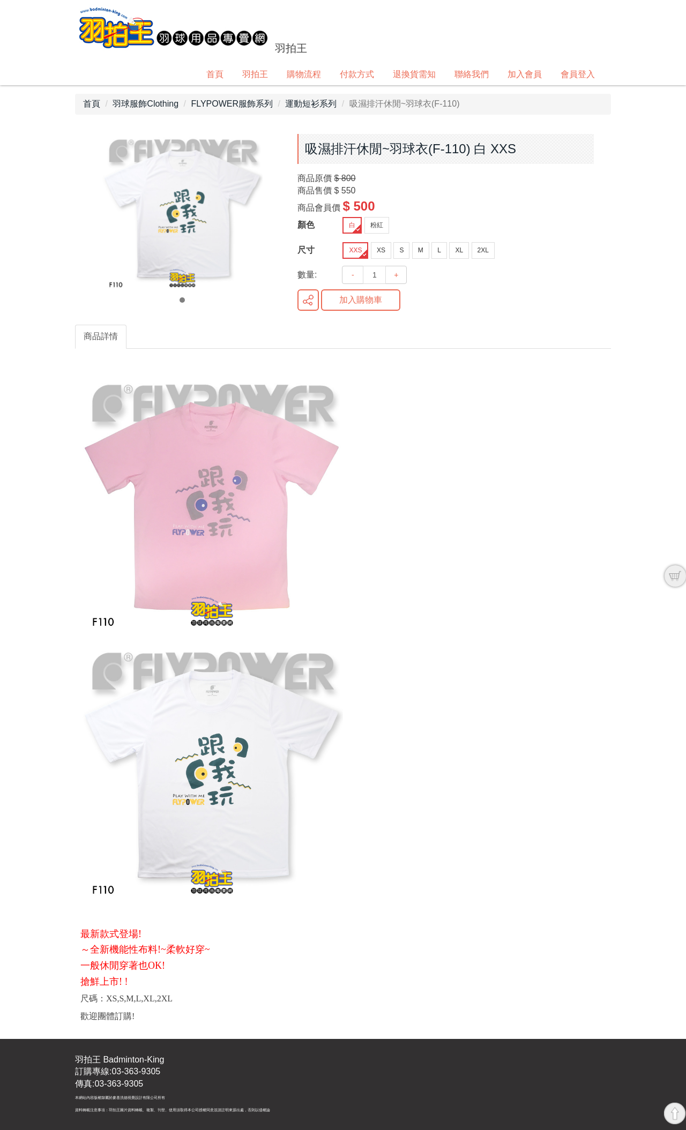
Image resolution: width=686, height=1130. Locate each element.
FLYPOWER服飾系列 (232, 103)
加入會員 (525, 74)
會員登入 (578, 74)
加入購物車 (360, 299)
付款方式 (357, 74)
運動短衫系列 (311, 103)
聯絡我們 (471, 74)
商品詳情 (101, 336)
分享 (308, 300)
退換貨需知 (414, 74)
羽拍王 (255, 74)
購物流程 (304, 74)
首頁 (214, 74)
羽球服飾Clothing (145, 103)
